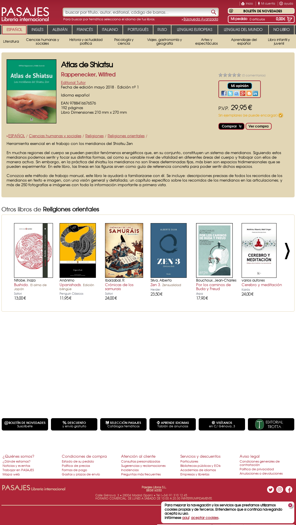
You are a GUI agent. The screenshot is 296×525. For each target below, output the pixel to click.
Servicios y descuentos (200, 456)
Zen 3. (166, 284)
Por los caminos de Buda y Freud (213, 286)
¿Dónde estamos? (17, 461)
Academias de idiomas (198, 469)
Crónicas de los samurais (119, 286)
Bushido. (30, 286)
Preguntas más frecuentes (141, 474)
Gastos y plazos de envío (81, 474)
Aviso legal (250, 456)
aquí (185, 517)
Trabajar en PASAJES (18, 469)
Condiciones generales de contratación (260, 463)
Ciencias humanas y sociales (55, 135)
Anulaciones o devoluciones (261, 473)
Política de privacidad (257, 469)
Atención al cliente (138, 456)
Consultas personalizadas (140, 461)
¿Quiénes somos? (18, 456)
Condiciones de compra (84, 456)
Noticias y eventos (16, 465)
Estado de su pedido (78, 461)
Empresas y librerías (194, 474)
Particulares (189, 461)
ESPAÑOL (16, 135)
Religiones (94, 135)
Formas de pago (74, 469)
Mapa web (11, 474)
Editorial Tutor (73, 82)
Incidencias (130, 469)
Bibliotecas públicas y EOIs (200, 465)
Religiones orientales (126, 135)
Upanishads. (77, 286)
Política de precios (76, 465)
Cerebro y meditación (262, 284)
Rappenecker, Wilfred (88, 74)
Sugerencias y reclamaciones (143, 465)
